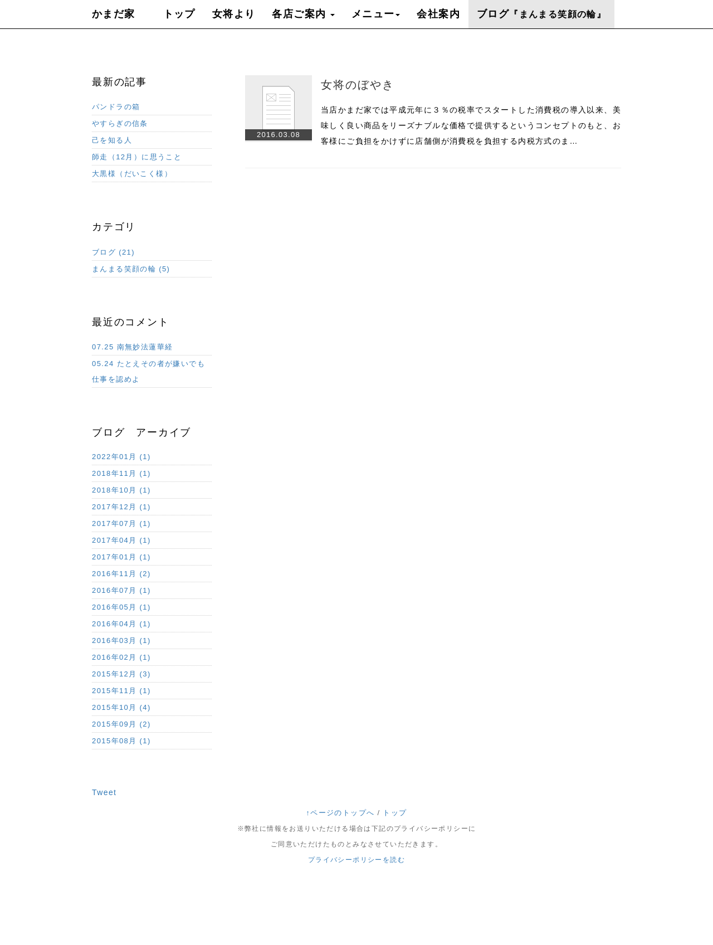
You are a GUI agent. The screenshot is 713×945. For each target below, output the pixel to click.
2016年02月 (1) (121, 657)
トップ (395, 812)
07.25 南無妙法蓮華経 (132, 347)
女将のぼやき (357, 85)
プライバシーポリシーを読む (356, 860)
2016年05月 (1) (121, 607)
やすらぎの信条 (120, 123)
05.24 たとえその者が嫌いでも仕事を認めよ (148, 371)
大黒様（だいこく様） (132, 173)
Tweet (104, 792)
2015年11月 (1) (121, 690)
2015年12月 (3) (121, 674)
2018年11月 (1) (121, 473)
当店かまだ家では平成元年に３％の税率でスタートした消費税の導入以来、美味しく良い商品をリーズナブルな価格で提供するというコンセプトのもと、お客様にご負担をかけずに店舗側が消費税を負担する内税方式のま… (471, 125)
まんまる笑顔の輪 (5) (131, 269)
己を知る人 (112, 140)
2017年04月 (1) (121, 540)
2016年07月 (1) (121, 590)
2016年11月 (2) (121, 573)
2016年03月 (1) (121, 640)
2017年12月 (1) (121, 507)
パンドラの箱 (116, 107)
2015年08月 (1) (121, 741)
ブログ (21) (113, 252)
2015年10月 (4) (121, 707)
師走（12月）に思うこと (137, 157)
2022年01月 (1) (121, 456)
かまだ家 (113, 14)
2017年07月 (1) (121, 523)
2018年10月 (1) (121, 490)
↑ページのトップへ (340, 812)
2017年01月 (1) (121, 557)
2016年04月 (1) (121, 624)
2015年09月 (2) (121, 724)
